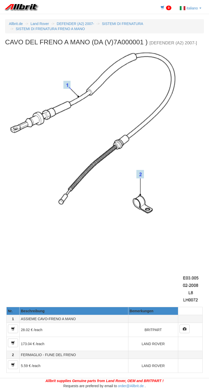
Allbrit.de (16, 24)
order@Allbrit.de (131, 386)
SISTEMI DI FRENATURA (122, 24)
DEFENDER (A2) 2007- (75, 24)
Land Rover (40, 24)
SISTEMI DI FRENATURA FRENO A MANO (50, 29)
